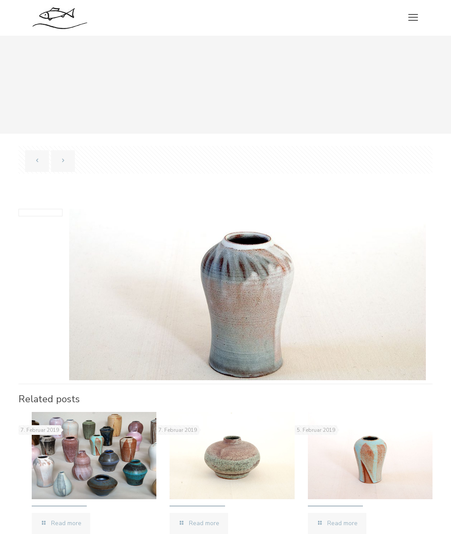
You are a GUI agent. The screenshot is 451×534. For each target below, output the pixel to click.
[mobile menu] (413, 17)
